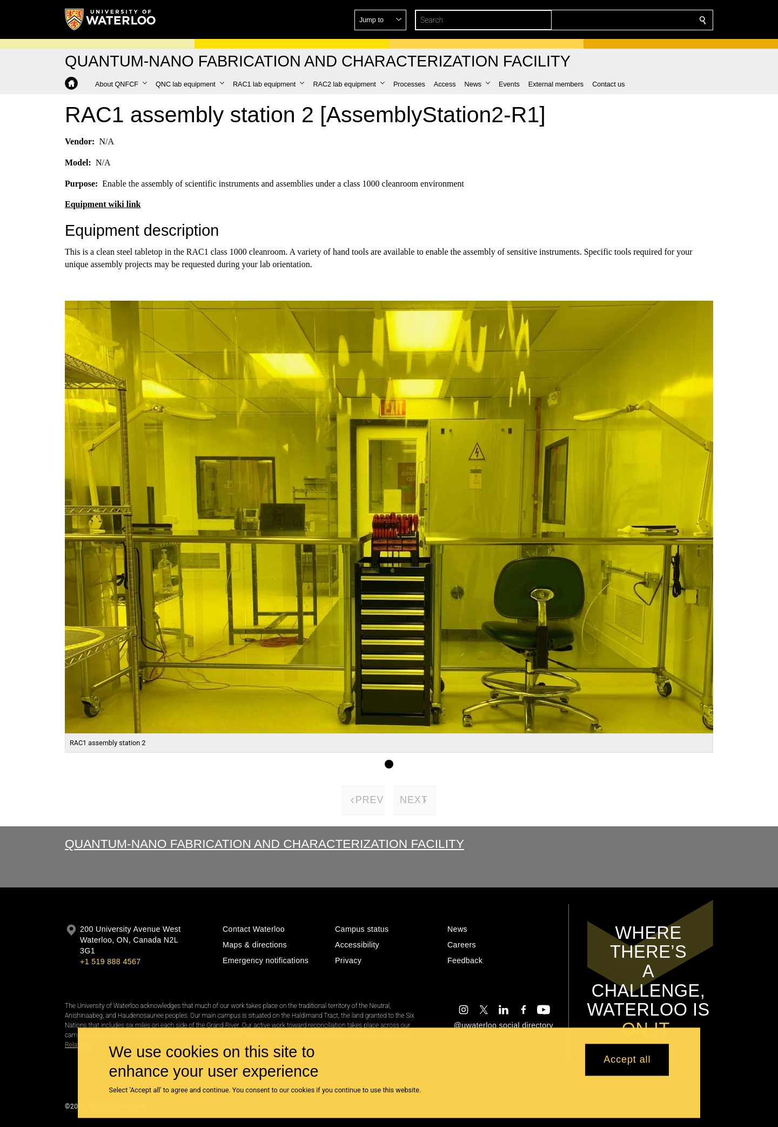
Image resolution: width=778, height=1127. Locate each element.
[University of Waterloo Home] (111, 19)
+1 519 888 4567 (110, 961)
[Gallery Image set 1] (389, 764)
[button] (624, 20)
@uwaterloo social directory (503, 1025)
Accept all (626, 1060)
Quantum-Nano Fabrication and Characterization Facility (264, 844)
